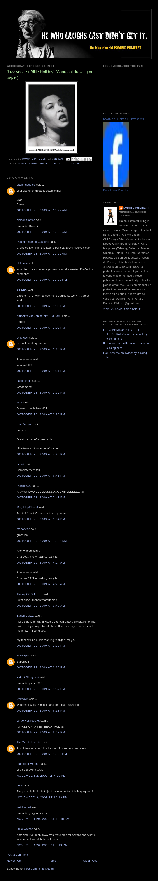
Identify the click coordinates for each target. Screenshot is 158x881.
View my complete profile (122, 309)
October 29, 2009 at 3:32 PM (41, 689)
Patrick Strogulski (28, 677)
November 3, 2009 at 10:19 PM (42, 797)
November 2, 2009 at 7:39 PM (41, 775)
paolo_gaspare (26, 184)
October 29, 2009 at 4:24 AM (41, 562)
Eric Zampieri (25, 424)
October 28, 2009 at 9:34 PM (41, 519)
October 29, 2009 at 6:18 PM (41, 710)
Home (52, 860)
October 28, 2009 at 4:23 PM (41, 454)
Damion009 (24, 485)
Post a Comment (17, 854)
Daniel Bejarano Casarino (33, 241)
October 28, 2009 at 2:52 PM (41, 392)
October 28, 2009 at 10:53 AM (42, 232)
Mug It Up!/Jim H (27, 507)
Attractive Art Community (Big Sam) (39, 315)
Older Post (90, 860)
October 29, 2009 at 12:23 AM (42, 540)
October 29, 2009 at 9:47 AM (41, 605)
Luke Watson (25, 829)
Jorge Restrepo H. (28, 720)
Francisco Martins (28, 763)
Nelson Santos (26, 220)
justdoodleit (24, 807)
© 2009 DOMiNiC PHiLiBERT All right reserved (50, 163)
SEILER (22, 289)
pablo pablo (24, 380)
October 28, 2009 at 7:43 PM (41, 497)
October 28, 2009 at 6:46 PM (41, 475)
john (19, 402)
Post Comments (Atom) (39, 868)
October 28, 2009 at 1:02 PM (41, 327)
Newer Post (14, 860)
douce (20, 785)
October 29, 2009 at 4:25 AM (41, 584)
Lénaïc (21, 464)
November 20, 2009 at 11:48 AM (43, 818)
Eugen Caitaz (25, 615)
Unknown (22, 263)
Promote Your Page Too (115, 190)
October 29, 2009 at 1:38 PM (41, 645)
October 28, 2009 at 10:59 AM (42, 253)
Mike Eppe (23, 655)
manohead (23, 529)
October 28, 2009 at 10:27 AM (42, 210)
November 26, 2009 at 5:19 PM (42, 845)
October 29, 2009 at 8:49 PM (41, 732)
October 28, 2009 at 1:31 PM (41, 371)
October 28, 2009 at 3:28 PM (41, 414)
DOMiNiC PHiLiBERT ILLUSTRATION (123, 119)
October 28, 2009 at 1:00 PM (41, 306)
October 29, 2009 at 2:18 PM (41, 667)
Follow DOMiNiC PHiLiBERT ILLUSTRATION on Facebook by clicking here (125, 334)
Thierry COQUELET (29, 594)
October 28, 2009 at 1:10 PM (41, 349)
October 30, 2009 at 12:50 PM (42, 754)
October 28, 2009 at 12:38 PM (42, 279)
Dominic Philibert (136, 208)
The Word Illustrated (29, 742)
